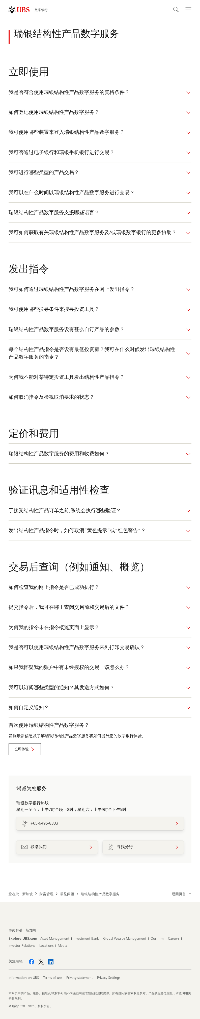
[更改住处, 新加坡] (31, 931)
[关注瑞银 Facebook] (31, 961)
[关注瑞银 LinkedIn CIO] (50, 961)
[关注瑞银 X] (41, 961)
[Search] (176, 10)
